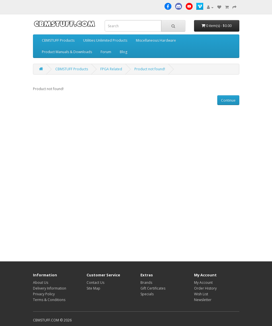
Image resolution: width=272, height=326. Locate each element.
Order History (205, 288)
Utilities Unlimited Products (105, 40)
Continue (228, 100)
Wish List (201, 294)
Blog (123, 51)
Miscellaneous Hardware (156, 40)
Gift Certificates (152, 288)
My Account (203, 282)
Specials (147, 294)
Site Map (93, 288)
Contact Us (95, 282)
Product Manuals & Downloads (67, 51)
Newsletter (203, 299)
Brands (146, 282)
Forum (106, 51)
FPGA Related (111, 69)
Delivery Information (49, 288)
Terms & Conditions (49, 299)
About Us (40, 282)
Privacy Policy (44, 294)
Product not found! (149, 69)
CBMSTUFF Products (58, 40)
